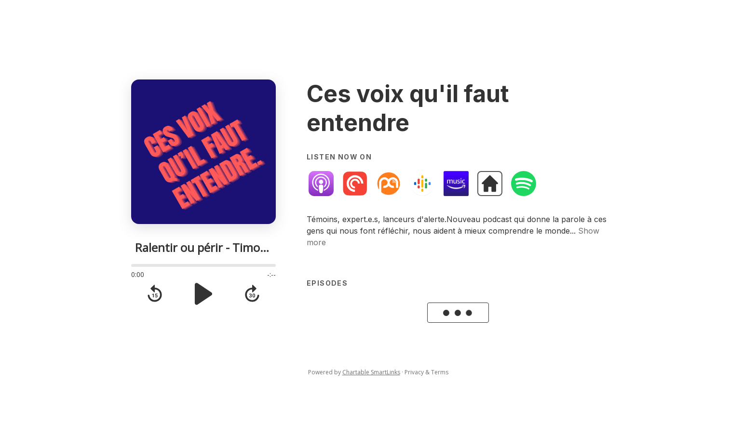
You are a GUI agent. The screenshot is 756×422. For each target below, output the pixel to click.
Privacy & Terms (426, 372)
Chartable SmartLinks (371, 372)
